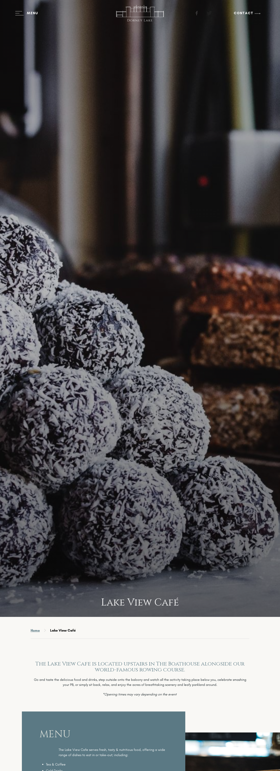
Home (35, 630)
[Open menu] (33, 16)
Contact (237, 16)
